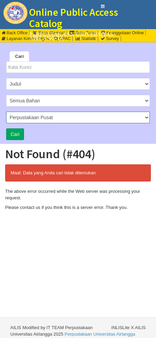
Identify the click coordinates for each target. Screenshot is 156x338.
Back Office (14, 32)
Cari (19, 56)
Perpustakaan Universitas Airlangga (99, 334)
